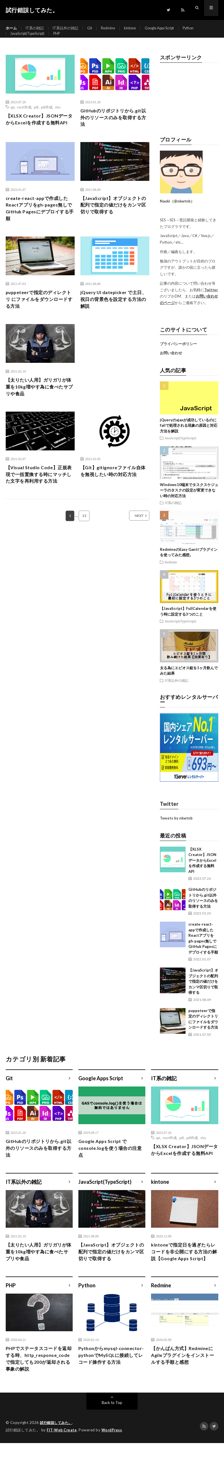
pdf (36, 117)
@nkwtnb (182, 211)
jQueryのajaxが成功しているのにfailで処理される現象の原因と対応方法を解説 (188, 435)
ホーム (12, 28)
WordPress (113, 1468)
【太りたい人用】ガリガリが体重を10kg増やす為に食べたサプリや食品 (40, 411)
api (13, 117)
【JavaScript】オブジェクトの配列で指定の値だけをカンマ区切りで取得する (114, 223)
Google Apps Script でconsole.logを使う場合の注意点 (111, 1159)
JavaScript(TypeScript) (30, 39)
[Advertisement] (189, 106)
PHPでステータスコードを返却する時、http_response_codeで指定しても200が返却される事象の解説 (39, 1391)
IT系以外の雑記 (70, 28)
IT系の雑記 (37, 28)
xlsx (58, 117)
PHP (63, 39)
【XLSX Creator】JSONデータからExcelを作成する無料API (40, 134)
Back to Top (112, 1440)
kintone (138, 28)
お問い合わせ (171, 363)
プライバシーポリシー (178, 353)
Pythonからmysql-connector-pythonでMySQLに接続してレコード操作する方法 (111, 1388)
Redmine (115, 28)
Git (95, 28)
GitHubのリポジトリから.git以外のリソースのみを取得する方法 (114, 128)
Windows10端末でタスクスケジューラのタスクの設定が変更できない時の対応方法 (189, 500)
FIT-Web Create (62, 1468)
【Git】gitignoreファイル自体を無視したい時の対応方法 (114, 497)
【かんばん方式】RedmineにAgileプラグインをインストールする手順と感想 (184, 1384)
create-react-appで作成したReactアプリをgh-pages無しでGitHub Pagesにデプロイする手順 (38, 227)
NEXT (133, 544)
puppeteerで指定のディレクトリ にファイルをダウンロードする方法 (40, 321)
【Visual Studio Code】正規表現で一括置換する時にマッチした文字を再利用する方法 (40, 501)
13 (84, 544)
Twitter (211, 300)
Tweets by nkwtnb (176, 828)
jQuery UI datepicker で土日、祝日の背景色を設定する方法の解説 (114, 321)
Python (204, 28)
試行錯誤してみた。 (57, 1461)
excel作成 (24, 117)
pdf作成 (46, 117)
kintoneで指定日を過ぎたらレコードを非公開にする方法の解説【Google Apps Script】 (184, 1274)
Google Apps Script (171, 28)
